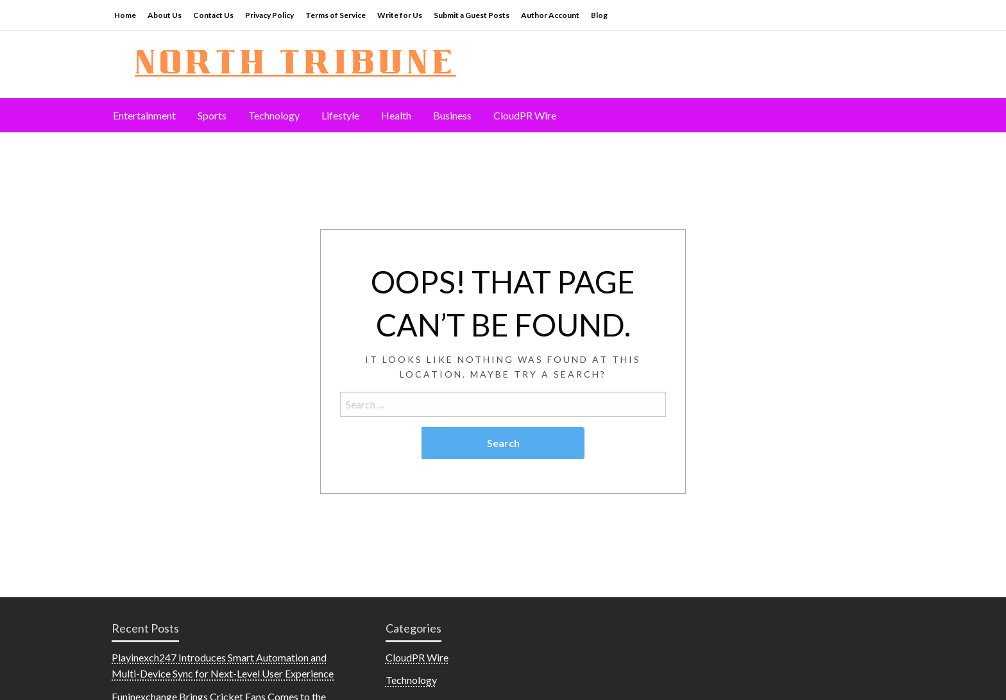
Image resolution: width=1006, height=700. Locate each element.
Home (125, 15)
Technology (274, 115)
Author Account (550, 15)
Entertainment (144, 115)
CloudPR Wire (524, 115)
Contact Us (213, 15)
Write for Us (399, 15)
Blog (599, 15)
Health (396, 115)
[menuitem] (144, 115)
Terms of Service (335, 15)
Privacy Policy (269, 15)
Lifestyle (340, 115)
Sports (212, 115)
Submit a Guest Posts (471, 15)
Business (452, 115)
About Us (165, 15)
